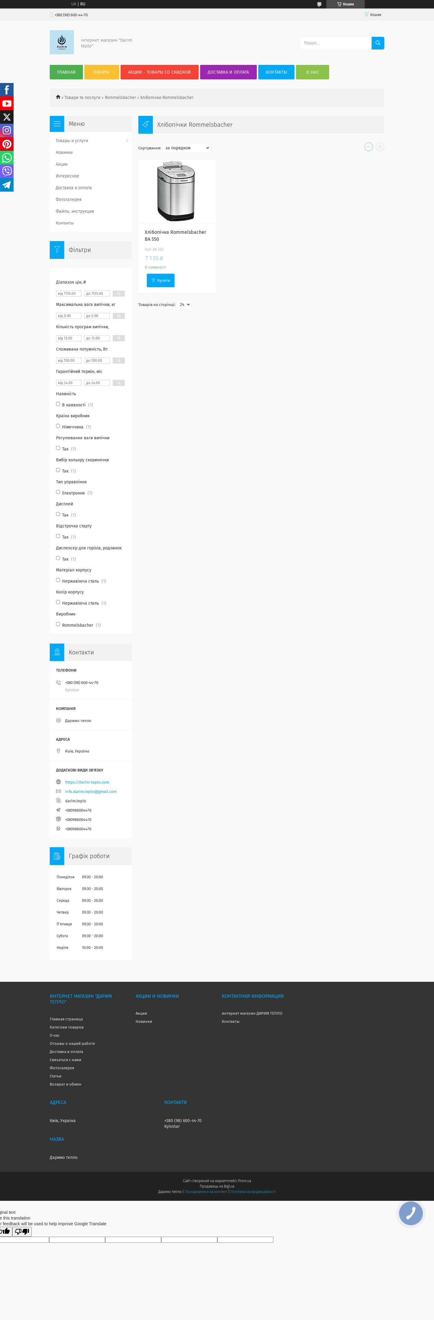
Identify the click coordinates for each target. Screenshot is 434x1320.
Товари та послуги (82, 97)
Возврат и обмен (65, 1084)
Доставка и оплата (228, 72)
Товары (101, 72)
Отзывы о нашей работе (72, 1043)
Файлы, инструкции (75, 211)
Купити (163, 280)
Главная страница (66, 1019)
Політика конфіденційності (253, 1192)
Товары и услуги (72, 140)
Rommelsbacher (120, 97)
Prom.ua (244, 1181)
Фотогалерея (69, 199)
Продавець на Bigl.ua (217, 1186)
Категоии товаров (66, 1027)
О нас (312, 72)
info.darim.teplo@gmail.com (91, 791)
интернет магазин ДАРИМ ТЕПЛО (252, 1013)
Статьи (55, 1076)
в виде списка (380, 148)
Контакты (276, 72)
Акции (62, 164)
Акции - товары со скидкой (159, 72)
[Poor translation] (22, 1232)
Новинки (64, 152)
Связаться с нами (65, 1060)
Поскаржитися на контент (206, 1192)
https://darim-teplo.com (87, 782)
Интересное (67, 176)
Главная (66, 72)
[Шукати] (378, 43)
